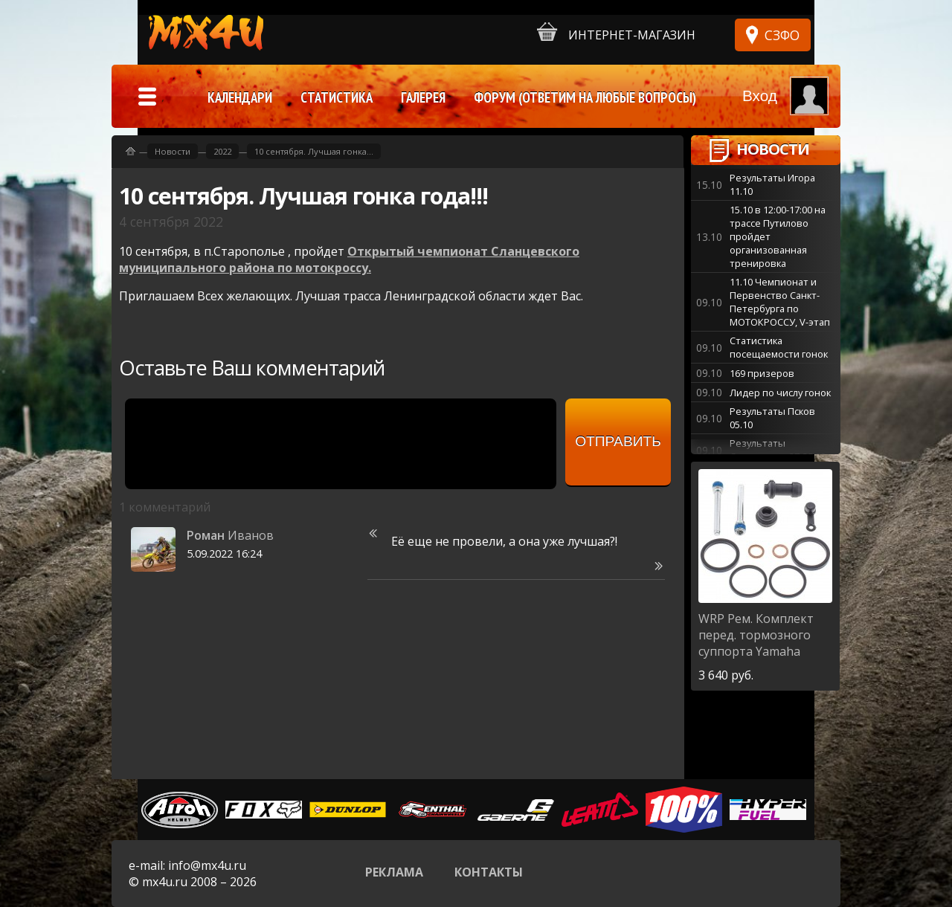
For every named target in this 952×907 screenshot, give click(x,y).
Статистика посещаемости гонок (779, 347)
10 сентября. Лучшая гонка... (313, 151)
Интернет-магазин (616, 32)
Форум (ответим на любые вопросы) (585, 97)
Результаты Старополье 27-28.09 (778, 449)
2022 (222, 151)
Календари (240, 97)
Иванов (230, 535)
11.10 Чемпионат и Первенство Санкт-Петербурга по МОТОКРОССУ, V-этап (780, 302)
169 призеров (762, 373)
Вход (759, 95)
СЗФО (782, 35)
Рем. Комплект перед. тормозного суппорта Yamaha (756, 634)
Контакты (488, 872)
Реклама (394, 872)
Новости (772, 149)
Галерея (423, 97)
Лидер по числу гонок (780, 392)
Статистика (336, 97)
